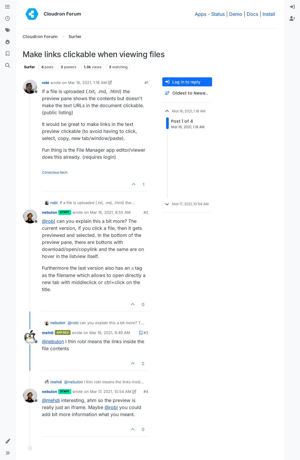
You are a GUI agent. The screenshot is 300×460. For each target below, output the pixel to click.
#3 (146, 332)
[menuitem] (292, 7)
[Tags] (7, 30)
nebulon (49, 212)
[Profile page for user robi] (30, 87)
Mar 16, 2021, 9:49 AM (109, 332)
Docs (252, 14)
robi (45, 82)
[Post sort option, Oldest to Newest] (187, 93)
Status (218, 14)
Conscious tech (54, 172)
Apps (200, 14)
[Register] (292, 18)
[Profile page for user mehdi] (30, 337)
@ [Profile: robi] (48, 221)
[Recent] (7, 18)
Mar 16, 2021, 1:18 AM (87, 82)
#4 (146, 391)
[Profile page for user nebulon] (30, 216)
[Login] (292, 7)
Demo (235, 14)
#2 (146, 212)
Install (268, 14)
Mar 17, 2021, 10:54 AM (110, 391)
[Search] (7, 65)
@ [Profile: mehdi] (51, 400)
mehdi (48, 332)
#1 (146, 82)
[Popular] (7, 42)
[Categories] (7, 7)
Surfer (29, 67)
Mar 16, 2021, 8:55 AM (110, 212)
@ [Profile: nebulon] (53, 341)
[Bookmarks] (7, 54)
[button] (7, 441)
